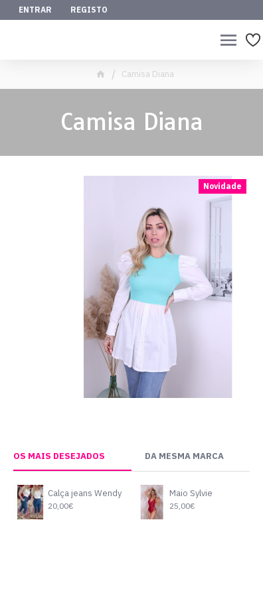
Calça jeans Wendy (85, 493)
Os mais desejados (59, 456)
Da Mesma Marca (184, 456)
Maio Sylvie (191, 493)
